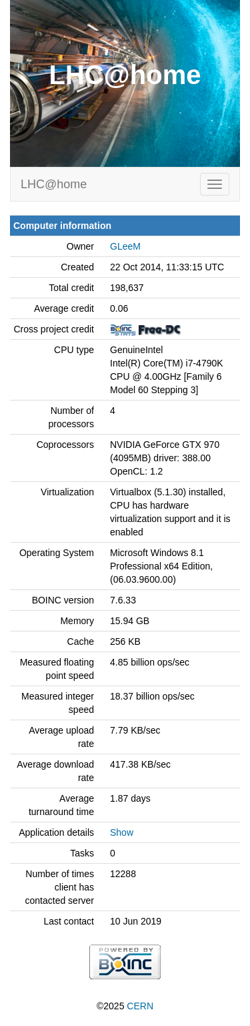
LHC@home (54, 184)
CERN (140, 1006)
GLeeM (125, 246)
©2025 (125, 1006)
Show (121, 832)
